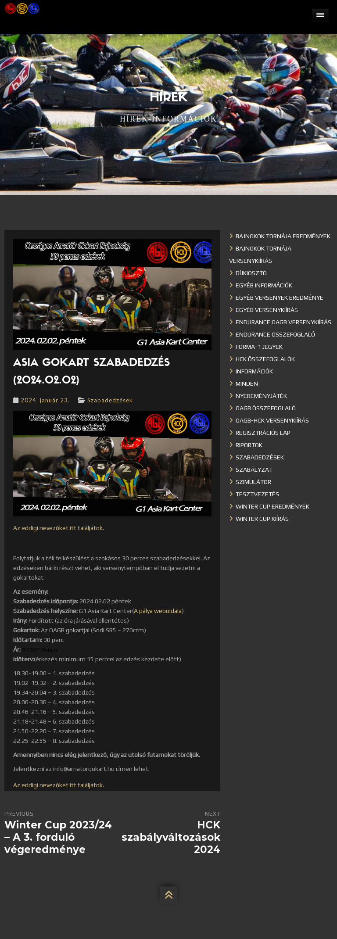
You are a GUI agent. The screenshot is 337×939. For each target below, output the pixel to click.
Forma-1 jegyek (259, 346)
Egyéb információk (264, 285)
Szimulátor (253, 481)
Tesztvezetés (257, 494)
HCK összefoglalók (265, 358)
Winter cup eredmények (272, 506)
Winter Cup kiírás (262, 518)
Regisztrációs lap (263, 432)
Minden (247, 383)
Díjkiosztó (251, 272)
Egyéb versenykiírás (267, 309)
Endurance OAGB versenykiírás (283, 322)
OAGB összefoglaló (266, 408)
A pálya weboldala (158, 610)
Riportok (249, 444)
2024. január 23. (45, 400)
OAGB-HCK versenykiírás (272, 420)
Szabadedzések (110, 400)
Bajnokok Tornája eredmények (283, 236)
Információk (254, 371)
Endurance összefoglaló (275, 334)
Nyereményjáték (261, 395)
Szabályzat (254, 469)
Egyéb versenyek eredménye (279, 297)
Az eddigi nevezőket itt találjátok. (58, 527)
